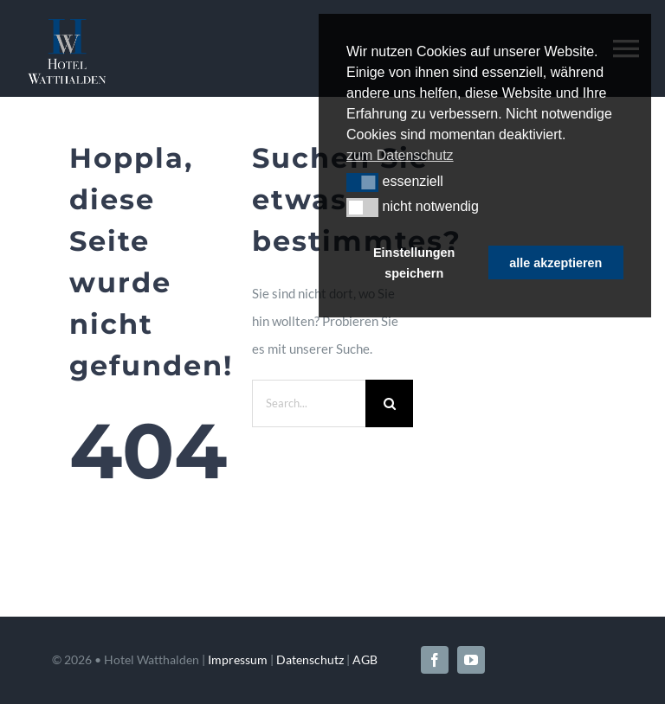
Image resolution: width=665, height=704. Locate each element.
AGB (365, 659)
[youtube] (471, 660)
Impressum (238, 659)
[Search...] (309, 403)
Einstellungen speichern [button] (414, 263)
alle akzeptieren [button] (555, 263)
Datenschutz (310, 659)
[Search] (389, 403)
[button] (362, 182)
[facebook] (435, 660)
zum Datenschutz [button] (400, 155)
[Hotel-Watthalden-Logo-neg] (67, 25)
